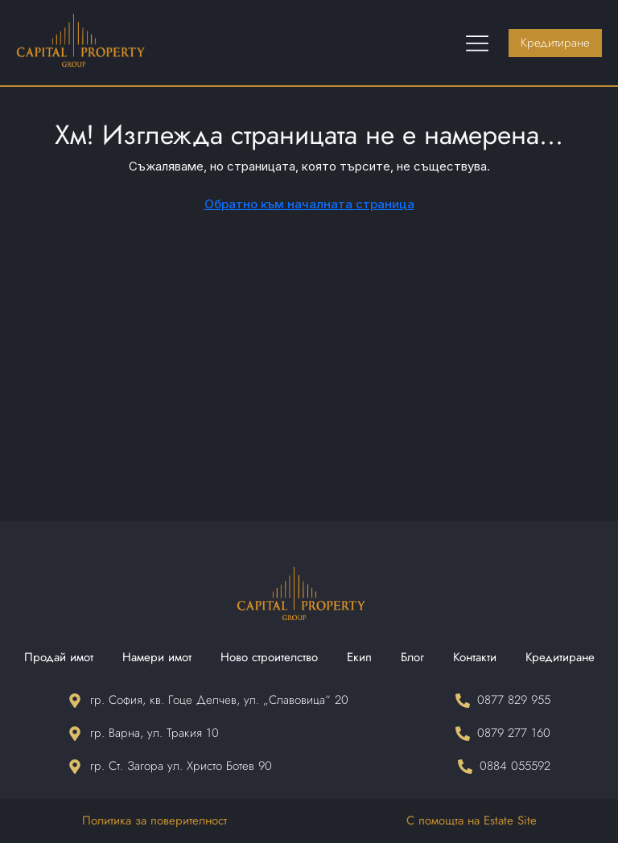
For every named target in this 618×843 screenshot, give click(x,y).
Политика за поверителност (154, 820)
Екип (359, 657)
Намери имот (157, 657)
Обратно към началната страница (309, 204)
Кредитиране (560, 657)
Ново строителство (269, 657)
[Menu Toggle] (477, 42)
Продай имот (58, 657)
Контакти (474, 657)
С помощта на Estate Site (471, 820)
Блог (412, 657)
